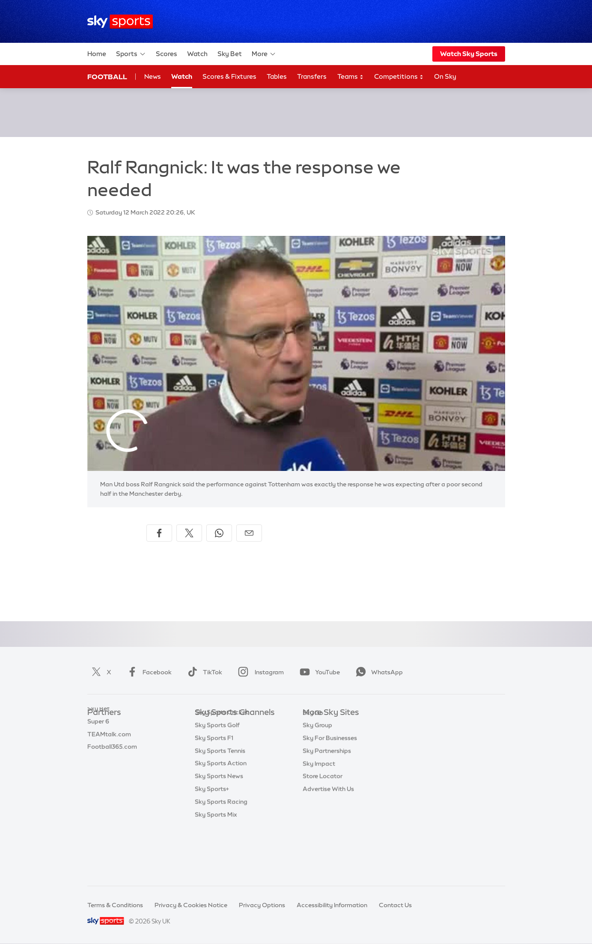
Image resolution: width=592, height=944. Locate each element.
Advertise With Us (328, 828)
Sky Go (313, 751)
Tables (277, 76)
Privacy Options (262, 905)
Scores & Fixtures (229, 76)
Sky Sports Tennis (220, 802)
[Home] (120, 22)
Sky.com (315, 726)
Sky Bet (229, 54)
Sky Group (317, 764)
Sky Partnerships (327, 789)
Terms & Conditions (115, 905)
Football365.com (112, 764)
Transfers (312, 76)
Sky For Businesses (330, 777)
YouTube (318, 672)
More (264, 54)
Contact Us (395, 905)
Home (96, 54)
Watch (197, 54)
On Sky (445, 76)
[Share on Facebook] (159, 533)
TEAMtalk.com (109, 751)
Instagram (259, 672)
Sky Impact (319, 802)
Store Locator (322, 815)
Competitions (399, 76)
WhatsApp (377, 672)
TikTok (203, 672)
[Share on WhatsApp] (219, 533)
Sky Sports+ (212, 840)
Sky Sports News (219, 828)
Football (107, 76)
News (152, 76)
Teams (350, 76)
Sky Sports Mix (216, 866)
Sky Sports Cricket (221, 764)
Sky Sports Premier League (233, 739)
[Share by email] (249, 533)
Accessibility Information (332, 905)
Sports (131, 54)
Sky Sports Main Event (227, 726)
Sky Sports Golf (217, 777)
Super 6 (98, 739)
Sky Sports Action (221, 815)
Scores (166, 54)
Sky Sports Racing (221, 853)
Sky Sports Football (223, 751)
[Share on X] (189, 533)
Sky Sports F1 (214, 789)
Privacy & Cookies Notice (191, 905)
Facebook (148, 672)
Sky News (316, 739)
